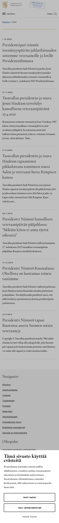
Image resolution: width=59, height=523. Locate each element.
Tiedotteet (8, 400)
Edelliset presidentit (13, 427)
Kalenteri (7, 411)
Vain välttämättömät (29, 507)
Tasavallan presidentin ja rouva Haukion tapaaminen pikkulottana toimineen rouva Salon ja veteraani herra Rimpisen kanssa (29, 166)
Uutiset (6, 395)
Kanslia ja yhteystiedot (14, 432)
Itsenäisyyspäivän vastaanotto (19, 449)
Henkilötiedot (9, 416)
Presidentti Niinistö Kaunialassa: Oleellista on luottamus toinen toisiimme (28, 273)
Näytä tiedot (29, 516)
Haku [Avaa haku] (50, 14)
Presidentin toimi (11, 422)
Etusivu (6, 22)
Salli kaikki (29, 497)
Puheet (6, 406)
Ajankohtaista (9, 390)
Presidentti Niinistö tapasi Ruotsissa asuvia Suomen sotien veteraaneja (27, 325)
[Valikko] (9, 14)
